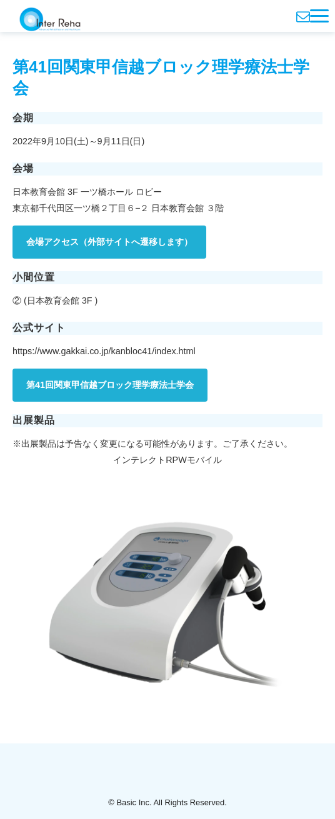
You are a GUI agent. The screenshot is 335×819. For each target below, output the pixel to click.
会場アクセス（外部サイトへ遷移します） (109, 242)
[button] (319, 16)
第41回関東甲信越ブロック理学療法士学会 (110, 385)
